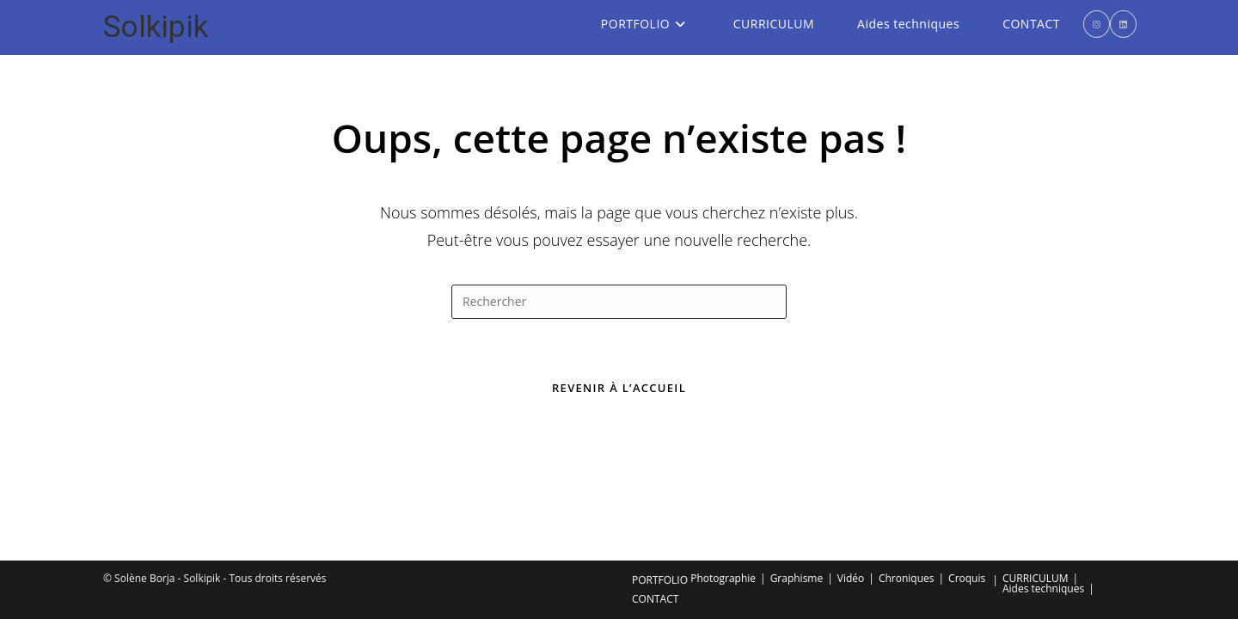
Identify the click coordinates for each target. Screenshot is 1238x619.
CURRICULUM (1035, 466)
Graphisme (797, 466)
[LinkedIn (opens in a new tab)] (1123, 24)
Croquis (966, 466)
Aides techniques (1043, 476)
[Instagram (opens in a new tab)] (1096, 24)
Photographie (723, 466)
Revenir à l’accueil (619, 387)
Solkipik (155, 27)
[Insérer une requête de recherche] (619, 302)
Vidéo (850, 466)
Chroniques (907, 466)
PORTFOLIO (660, 468)
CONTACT (655, 487)
